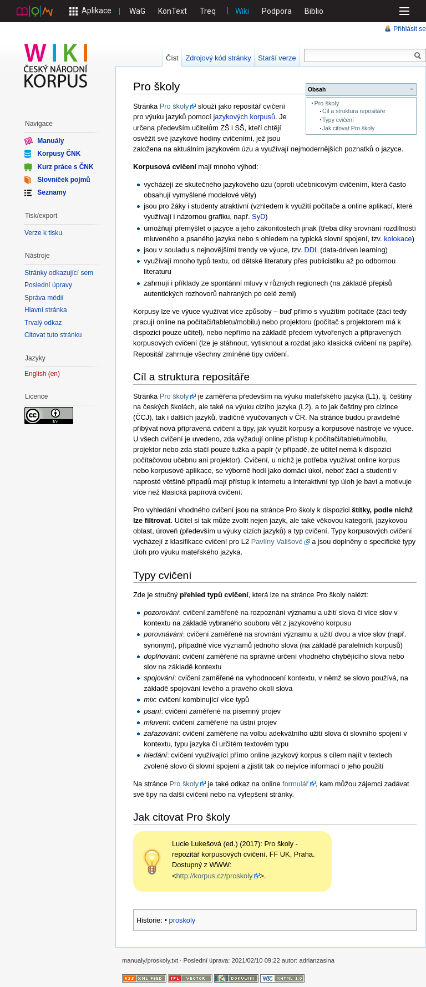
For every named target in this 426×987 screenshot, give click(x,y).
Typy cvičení (338, 120)
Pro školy (326, 103)
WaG (137, 11)
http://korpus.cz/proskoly (214, 876)
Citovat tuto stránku (53, 335)
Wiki (242, 11)
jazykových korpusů (244, 117)
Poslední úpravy (48, 285)
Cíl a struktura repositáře (354, 111)
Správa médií (44, 298)
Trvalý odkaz (43, 323)
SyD (258, 216)
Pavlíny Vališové (277, 541)
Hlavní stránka (45, 310)
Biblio (314, 11)
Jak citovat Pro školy (348, 128)
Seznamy (51, 192)
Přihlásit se (409, 29)
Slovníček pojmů (63, 180)
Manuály (50, 141)
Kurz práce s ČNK (65, 166)
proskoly (182, 920)
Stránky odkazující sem (58, 273)
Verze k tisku (43, 233)
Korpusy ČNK (58, 153)
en (54, 374)
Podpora (277, 11)
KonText (172, 11)
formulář (295, 784)
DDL (311, 250)
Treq (208, 11)
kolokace (398, 239)
